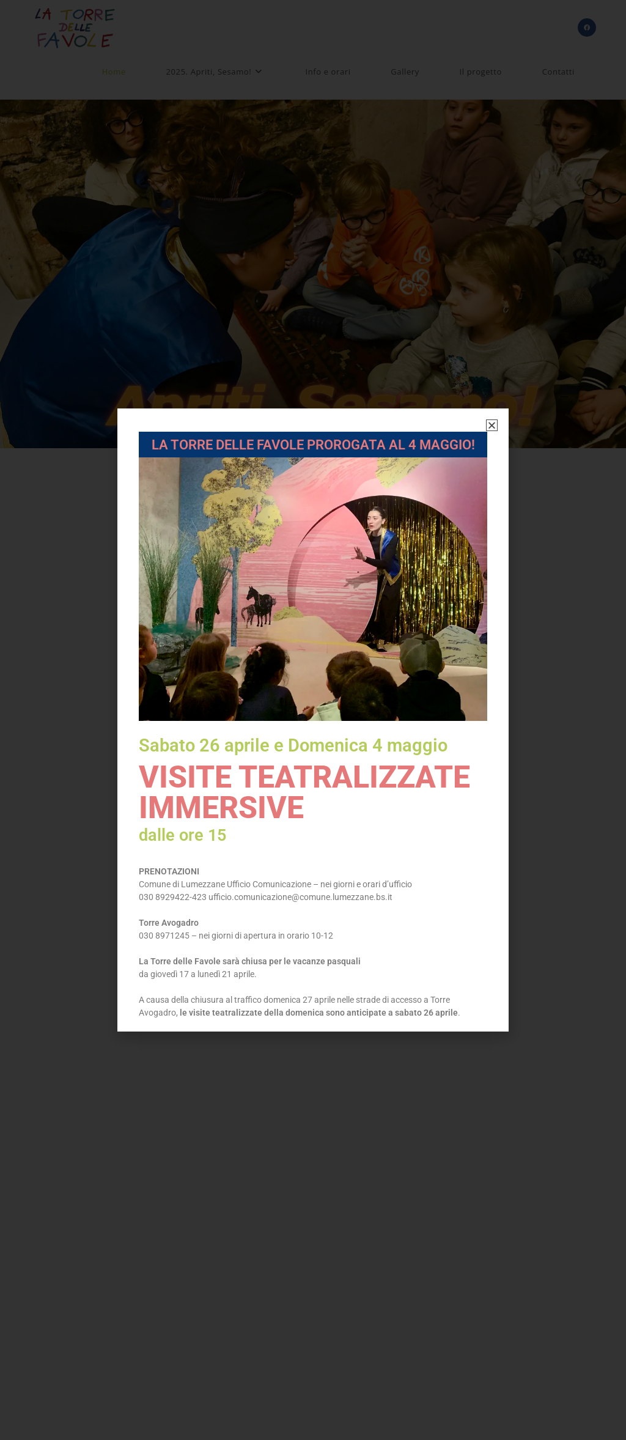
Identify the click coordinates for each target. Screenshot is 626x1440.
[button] (491, 425)
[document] (313, 720)
